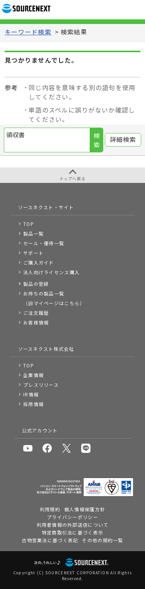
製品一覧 (33, 233)
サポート (33, 252)
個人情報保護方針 (84, 509)
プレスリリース (41, 384)
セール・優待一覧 (43, 243)
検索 (97, 140)
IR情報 (31, 394)
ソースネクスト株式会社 (46, 348)
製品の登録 (36, 283)
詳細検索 (123, 139)
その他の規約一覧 (102, 540)
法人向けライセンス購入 (51, 272)
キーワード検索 (28, 32)
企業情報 (33, 375)
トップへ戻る (73, 178)
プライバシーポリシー (72, 517)
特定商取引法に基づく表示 (72, 532)
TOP (28, 223)
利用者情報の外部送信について (73, 524)
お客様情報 (36, 322)
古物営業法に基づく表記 (50, 540)
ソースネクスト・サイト (46, 207)
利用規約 (50, 509)
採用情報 (33, 404)
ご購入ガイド (38, 262)
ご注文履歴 (36, 312)
